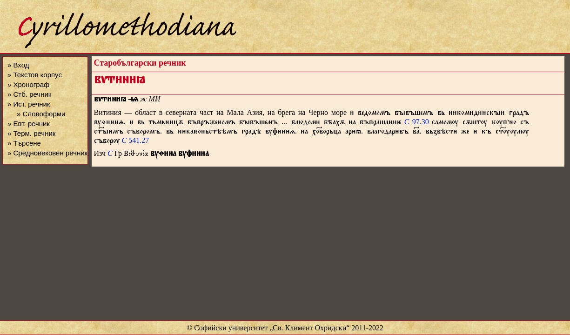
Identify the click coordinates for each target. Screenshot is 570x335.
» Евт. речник (28, 123)
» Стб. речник (29, 94)
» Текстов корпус (34, 75)
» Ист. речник (28, 104)
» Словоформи (41, 114)
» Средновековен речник (47, 153)
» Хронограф (28, 84)
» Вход (18, 65)
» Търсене (24, 143)
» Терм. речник (31, 133)
